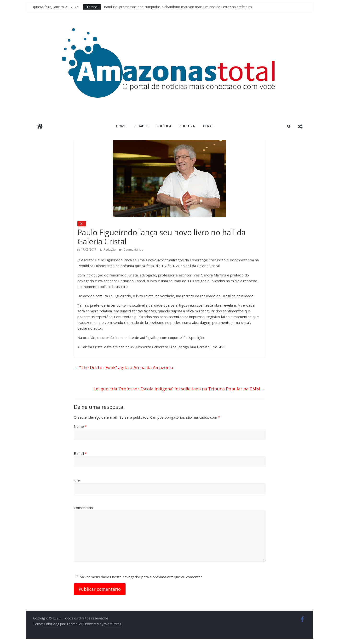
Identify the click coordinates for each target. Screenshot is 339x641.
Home (121, 126)
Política (163, 126)
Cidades (141, 126)
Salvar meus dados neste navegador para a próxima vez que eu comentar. (141, 576)
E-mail (80, 453)
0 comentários (131, 249)
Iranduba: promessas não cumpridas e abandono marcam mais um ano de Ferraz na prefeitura (178, 7)
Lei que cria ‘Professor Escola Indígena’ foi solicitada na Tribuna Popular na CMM (179, 389)
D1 (82, 224)
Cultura (187, 126)
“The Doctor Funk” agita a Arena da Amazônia (123, 367)
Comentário (83, 507)
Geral (208, 126)
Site (77, 480)
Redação (110, 249)
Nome (80, 426)
